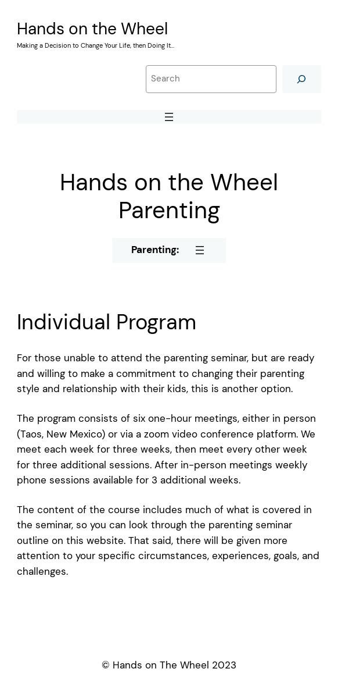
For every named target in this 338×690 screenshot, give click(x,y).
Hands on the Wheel (92, 29)
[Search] (301, 79)
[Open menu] (169, 117)
